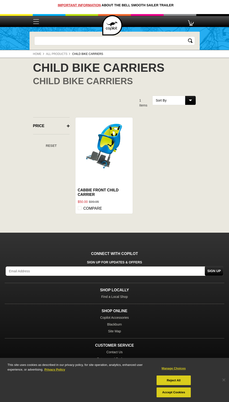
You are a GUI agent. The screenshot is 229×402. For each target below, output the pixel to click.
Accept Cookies (173, 392)
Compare (92, 208)
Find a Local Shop (114, 297)
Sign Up (214, 271)
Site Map (114, 331)
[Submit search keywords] (190, 40)
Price (39, 126)
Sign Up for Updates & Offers (114, 262)
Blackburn (114, 324)
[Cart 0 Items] (191, 21)
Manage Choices (174, 368)
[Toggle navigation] (36, 21)
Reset (51, 146)
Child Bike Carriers (87, 54)
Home (37, 54)
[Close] (224, 380)
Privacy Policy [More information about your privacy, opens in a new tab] (54, 369)
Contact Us (114, 352)
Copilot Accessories (114, 317)
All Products (57, 54)
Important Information (79, 5)
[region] (114, 380)
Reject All (173, 380)
